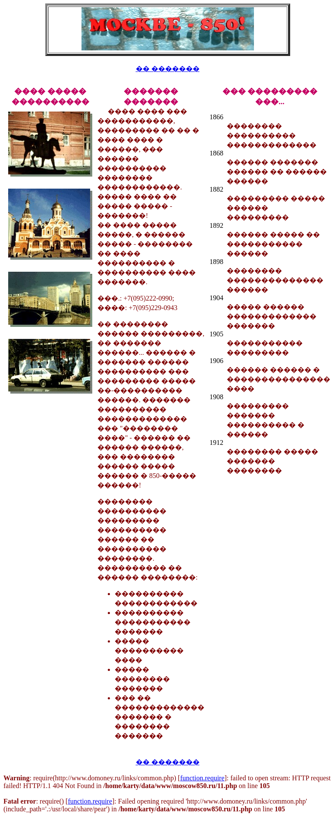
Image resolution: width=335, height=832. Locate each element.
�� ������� (168, 68)
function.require (202, 778)
